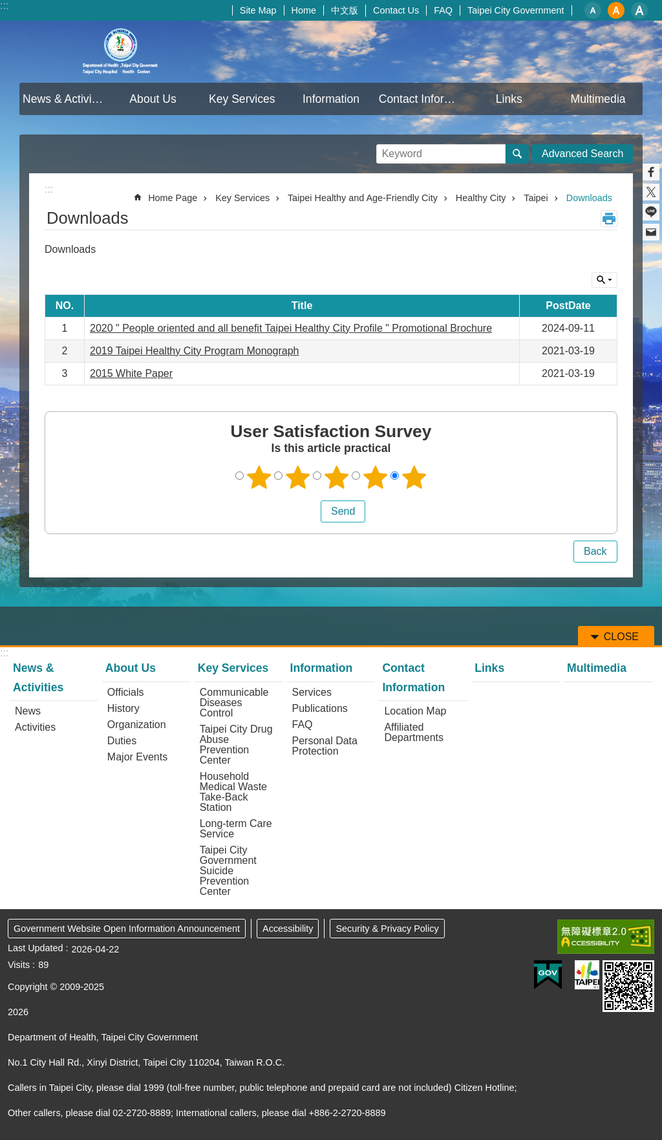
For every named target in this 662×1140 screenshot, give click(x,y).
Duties (121, 740)
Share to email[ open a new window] (651, 232)
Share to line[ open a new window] (651, 212)
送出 (308, 511)
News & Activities (66, 98)
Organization (136, 724)
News (28, 710)
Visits (19, 965)
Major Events (137, 756)
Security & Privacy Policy (387, 928)
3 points (337, 477)
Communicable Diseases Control (234, 702)
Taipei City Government (515, 10)
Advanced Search (582, 153)
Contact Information (422, 98)
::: (4, 5)
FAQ (443, 10)
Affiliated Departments (413, 732)
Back (595, 551)
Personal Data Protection (325, 746)
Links (509, 98)
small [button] (592, 10)
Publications (320, 708)
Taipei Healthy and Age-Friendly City (363, 198)
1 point (259, 477)
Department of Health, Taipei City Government (121, 52)
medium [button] (616, 10)
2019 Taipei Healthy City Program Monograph (194, 350)
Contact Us (396, 10)
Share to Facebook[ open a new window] (651, 172)
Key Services (242, 98)
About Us (152, 98)
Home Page (172, 198)
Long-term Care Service (236, 828)
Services (312, 692)
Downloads (589, 198)
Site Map (258, 10)
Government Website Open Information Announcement (127, 928)
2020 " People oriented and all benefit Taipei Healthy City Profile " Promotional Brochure (291, 328)
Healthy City (481, 198)
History (123, 708)
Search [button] (517, 154)
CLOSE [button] (604, 280)
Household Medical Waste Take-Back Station (233, 792)
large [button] (639, 10)
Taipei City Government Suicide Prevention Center (228, 870)
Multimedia (598, 98)
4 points (375, 477)
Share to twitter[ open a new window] (651, 192)
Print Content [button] (609, 218)
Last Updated (35, 947)
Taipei (536, 198)
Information (331, 98)
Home (304, 10)
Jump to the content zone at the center (6, 6)
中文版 (344, 10)
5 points (414, 477)
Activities (35, 727)
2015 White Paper (131, 373)
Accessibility (287, 928)
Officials (125, 692)
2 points (298, 477)
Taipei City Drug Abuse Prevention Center (236, 745)
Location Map (415, 710)
